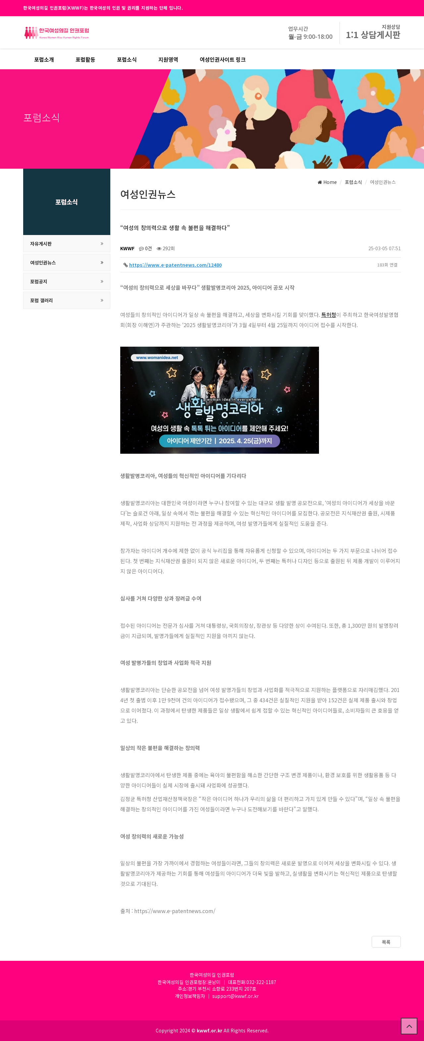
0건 (145, 248)
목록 (386, 942)
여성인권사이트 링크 (223, 59)
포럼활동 (85, 59)
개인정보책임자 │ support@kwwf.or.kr (217, 996)
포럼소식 (127, 59)
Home (327, 182)
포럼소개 (44, 59)
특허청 (328, 314)
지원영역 (168, 59)
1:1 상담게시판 (373, 34)
